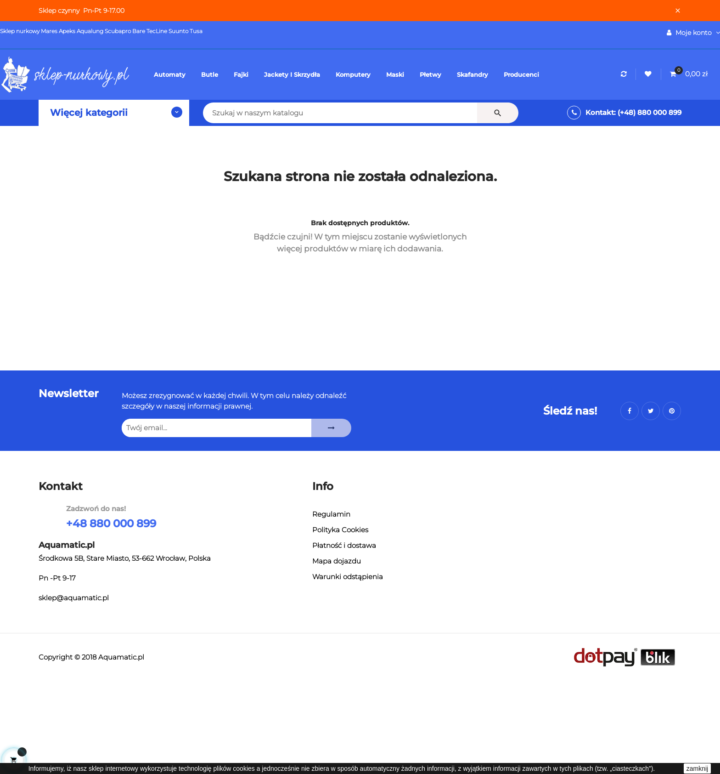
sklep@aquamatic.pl (74, 599)
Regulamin (331, 515)
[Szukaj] (277, 112)
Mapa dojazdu (336, 562)
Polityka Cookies (340, 530)
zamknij (697, 768)
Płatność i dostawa (344, 546)
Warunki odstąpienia (347, 577)
